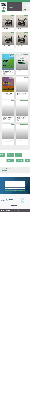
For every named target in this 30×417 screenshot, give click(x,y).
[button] (26, 1)
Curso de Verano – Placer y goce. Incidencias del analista (8, 71)
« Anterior (10, 49)
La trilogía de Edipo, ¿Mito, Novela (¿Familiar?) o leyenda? (22, 117)
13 (18, 146)
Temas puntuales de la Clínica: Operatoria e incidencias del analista (8, 118)
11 (16, 146)
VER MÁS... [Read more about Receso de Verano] (18, 72)
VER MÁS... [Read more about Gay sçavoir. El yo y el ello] (4, 97)
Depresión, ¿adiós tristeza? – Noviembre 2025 (21, 141)
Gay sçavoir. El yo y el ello (7, 93)
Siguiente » (18, 49)
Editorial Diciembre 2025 (3, 8)
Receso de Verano (20, 71)
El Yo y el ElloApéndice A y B (8, 140)
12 (17, 146)
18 (24, 146)
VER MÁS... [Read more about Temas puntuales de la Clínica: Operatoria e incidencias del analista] (4, 121)
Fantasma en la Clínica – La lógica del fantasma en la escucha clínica (21, 94)
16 (22, 146)
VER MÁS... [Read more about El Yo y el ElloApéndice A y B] (4, 143)
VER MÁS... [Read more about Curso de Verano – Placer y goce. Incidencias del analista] (4, 74)
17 (23, 146)
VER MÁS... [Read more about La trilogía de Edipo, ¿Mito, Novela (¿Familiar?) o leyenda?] (18, 120)
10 (15, 146)
